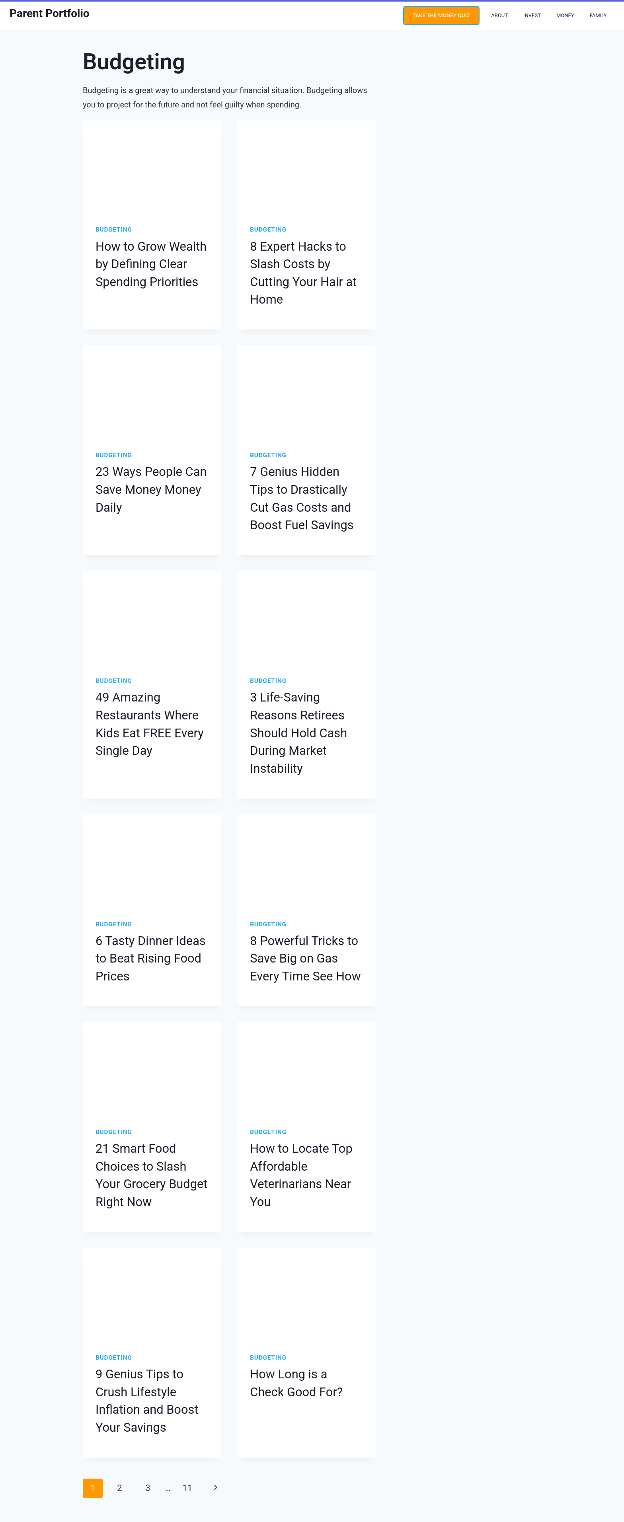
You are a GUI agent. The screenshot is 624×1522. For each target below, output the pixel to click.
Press (403, 1458)
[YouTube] (16, 1458)
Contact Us (430, 1458)
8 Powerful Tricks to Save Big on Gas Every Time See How (305, 867)
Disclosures (375, 1458)
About (499, 15)
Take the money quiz (441, 15)
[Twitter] (50, 1458)
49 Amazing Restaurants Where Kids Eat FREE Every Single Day (150, 655)
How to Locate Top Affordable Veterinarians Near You (303, 1065)
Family (598, 15)
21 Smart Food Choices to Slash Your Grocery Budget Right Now (147, 1065)
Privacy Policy (285, 1458)
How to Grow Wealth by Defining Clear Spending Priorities (148, 259)
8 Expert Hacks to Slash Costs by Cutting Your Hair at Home (302, 259)
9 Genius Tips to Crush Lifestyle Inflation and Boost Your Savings (145, 1262)
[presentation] (152, 166)
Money (565, 15)
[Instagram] (33, 1458)
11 (181, 1334)
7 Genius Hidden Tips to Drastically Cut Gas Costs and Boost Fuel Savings (306, 457)
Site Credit (366, 1478)
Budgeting (112, 229)
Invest (532, 15)
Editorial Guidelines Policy (232, 1458)
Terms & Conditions (331, 1458)
